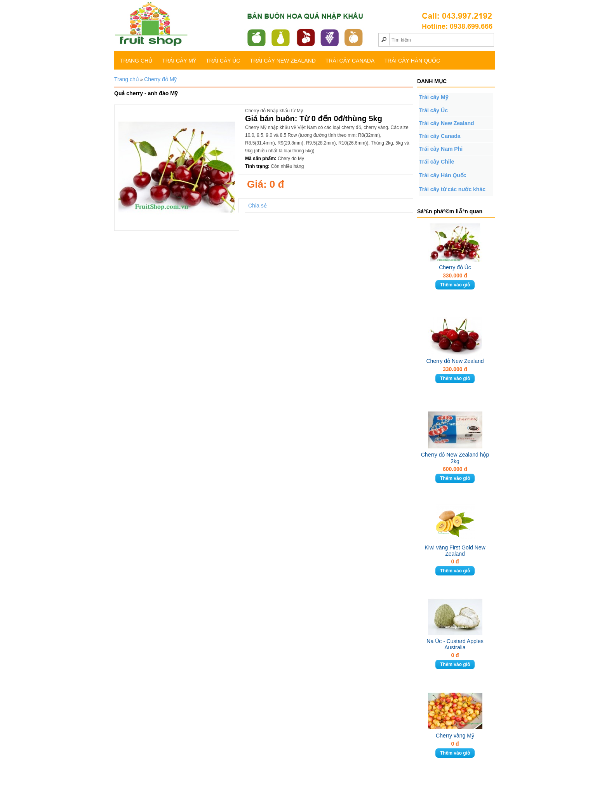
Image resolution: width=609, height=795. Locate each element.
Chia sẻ (257, 205)
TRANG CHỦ (136, 61)
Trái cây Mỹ (179, 61)
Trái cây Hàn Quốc (412, 61)
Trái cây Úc (223, 61)
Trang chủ (126, 79)
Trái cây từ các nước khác (452, 189)
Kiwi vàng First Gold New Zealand (455, 550)
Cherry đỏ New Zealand (455, 361)
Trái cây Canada (350, 61)
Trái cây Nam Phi (441, 149)
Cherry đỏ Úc (455, 267)
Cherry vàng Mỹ (455, 735)
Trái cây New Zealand (282, 61)
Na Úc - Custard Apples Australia (454, 644)
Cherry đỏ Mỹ (160, 79)
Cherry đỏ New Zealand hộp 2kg (455, 458)
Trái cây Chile (436, 162)
